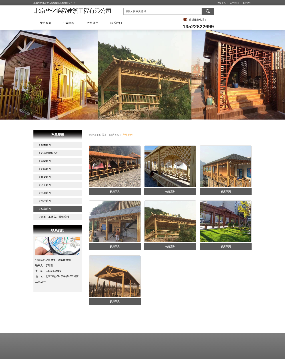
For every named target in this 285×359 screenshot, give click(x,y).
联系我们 (247, 2)
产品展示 (92, 22)
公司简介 (69, 22)
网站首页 (221, 2)
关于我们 (234, 2)
